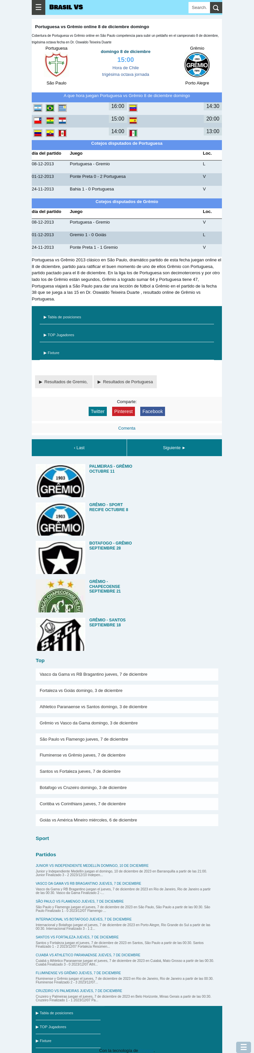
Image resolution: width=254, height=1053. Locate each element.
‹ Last (79, 447)
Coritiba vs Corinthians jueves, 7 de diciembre (83, 803)
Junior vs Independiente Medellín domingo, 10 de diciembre (92, 866)
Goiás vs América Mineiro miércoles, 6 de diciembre (88, 819)
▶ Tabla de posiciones (62, 317)
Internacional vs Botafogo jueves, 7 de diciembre (84, 919)
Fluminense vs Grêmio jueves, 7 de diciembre (83, 755)
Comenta (127, 428)
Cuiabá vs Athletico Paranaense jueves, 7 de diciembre (88, 955)
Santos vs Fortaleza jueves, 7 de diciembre (80, 771)
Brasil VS (66, 7)
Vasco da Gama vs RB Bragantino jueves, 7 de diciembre (94, 674)
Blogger (146, 1050)
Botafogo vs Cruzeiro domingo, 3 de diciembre (83, 787)
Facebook (153, 411)
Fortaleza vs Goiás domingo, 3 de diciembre (81, 690)
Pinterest (123, 411)
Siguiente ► (174, 447)
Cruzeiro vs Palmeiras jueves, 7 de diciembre (79, 991)
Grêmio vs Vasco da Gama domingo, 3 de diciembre (89, 722)
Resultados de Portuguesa (128, 381)
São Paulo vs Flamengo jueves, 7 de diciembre (84, 739)
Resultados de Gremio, (66, 381)
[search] (216, 7)
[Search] (199, 7)
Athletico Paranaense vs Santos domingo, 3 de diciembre (93, 706)
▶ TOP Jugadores (59, 335)
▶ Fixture (51, 353)
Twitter (98, 411)
